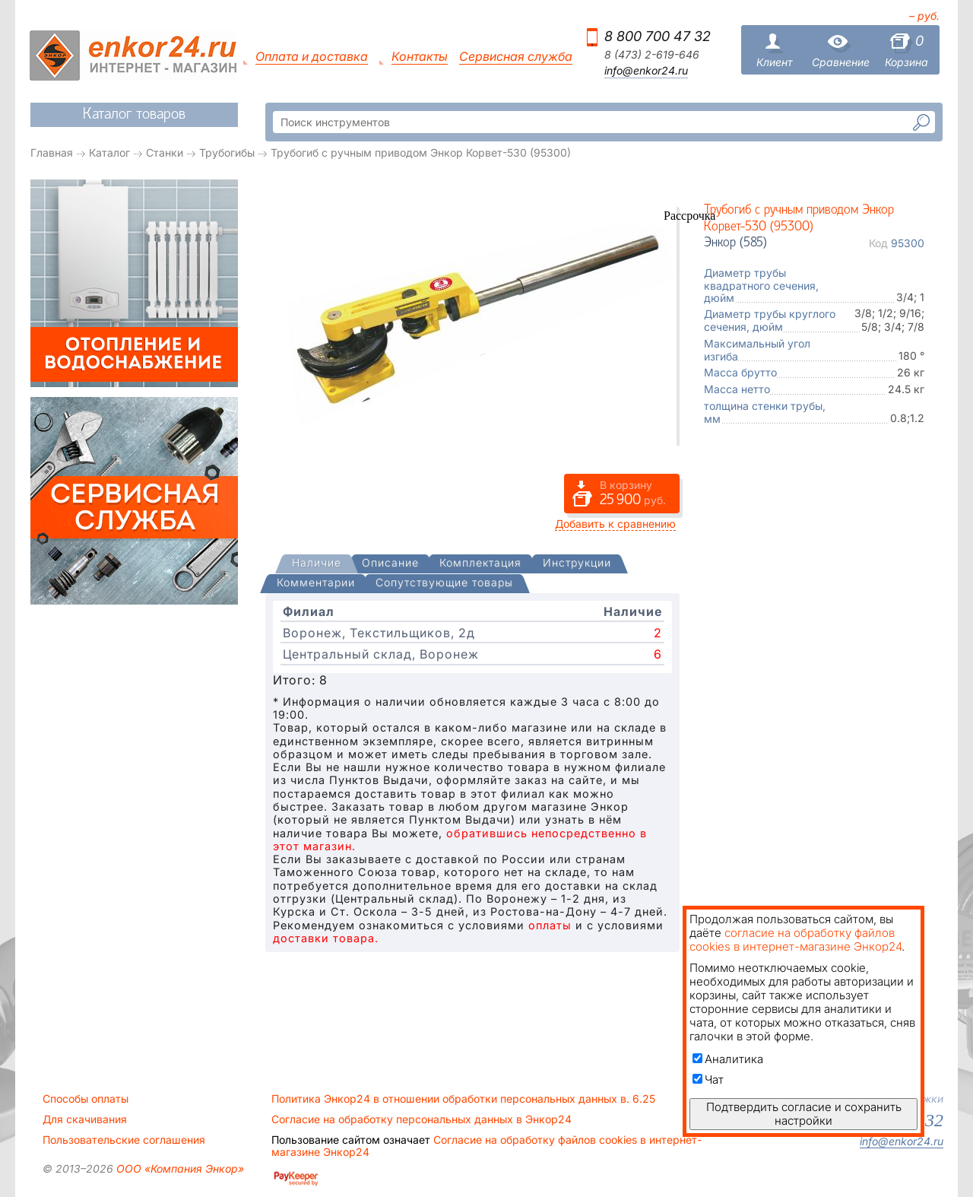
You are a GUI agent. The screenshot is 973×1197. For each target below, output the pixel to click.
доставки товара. (326, 938)
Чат (708, 1079)
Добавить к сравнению (615, 523)
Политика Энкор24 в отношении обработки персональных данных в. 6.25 (463, 1099)
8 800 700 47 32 (657, 36)
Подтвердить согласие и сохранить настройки (804, 1114)
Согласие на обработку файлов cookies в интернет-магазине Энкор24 (486, 1146)
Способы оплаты (85, 1099)
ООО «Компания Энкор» (178, 1168)
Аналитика (728, 1059)
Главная (51, 152)
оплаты (550, 925)
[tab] (316, 564)
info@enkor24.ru (646, 71)
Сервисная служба (515, 56)
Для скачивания (85, 1119)
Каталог (109, 152)
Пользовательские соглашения (124, 1140)
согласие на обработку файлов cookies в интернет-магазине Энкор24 (795, 940)
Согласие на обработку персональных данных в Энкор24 (421, 1119)
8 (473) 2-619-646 (651, 55)
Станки (164, 152)
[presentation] (316, 563)
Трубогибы (227, 152)
